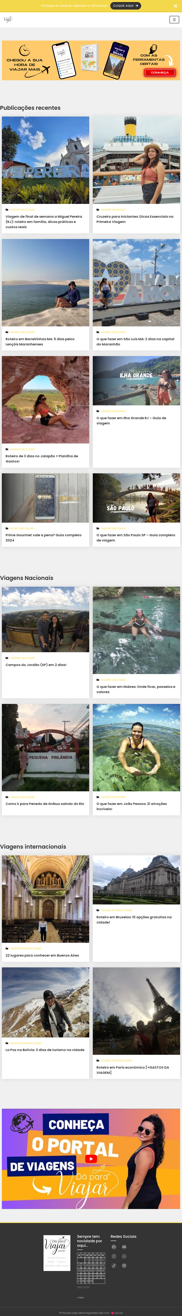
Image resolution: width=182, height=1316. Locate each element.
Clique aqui (125, 6)
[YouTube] (124, 1244)
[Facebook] (114, 1244)
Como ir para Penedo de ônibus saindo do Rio (45, 802)
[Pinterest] (124, 1263)
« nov (80, 1295)
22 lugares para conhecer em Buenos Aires (42, 953)
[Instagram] (114, 1253)
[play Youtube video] (91, 1156)
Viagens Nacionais (22, 210)
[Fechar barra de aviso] (175, 6)
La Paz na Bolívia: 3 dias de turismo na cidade (45, 1047)
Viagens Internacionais (25, 946)
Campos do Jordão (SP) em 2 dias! (36, 663)
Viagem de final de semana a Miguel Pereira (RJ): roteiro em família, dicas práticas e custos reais (44, 221)
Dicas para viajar (22, 527)
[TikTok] (114, 1263)
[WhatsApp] (124, 1253)
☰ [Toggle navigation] (174, 19)
